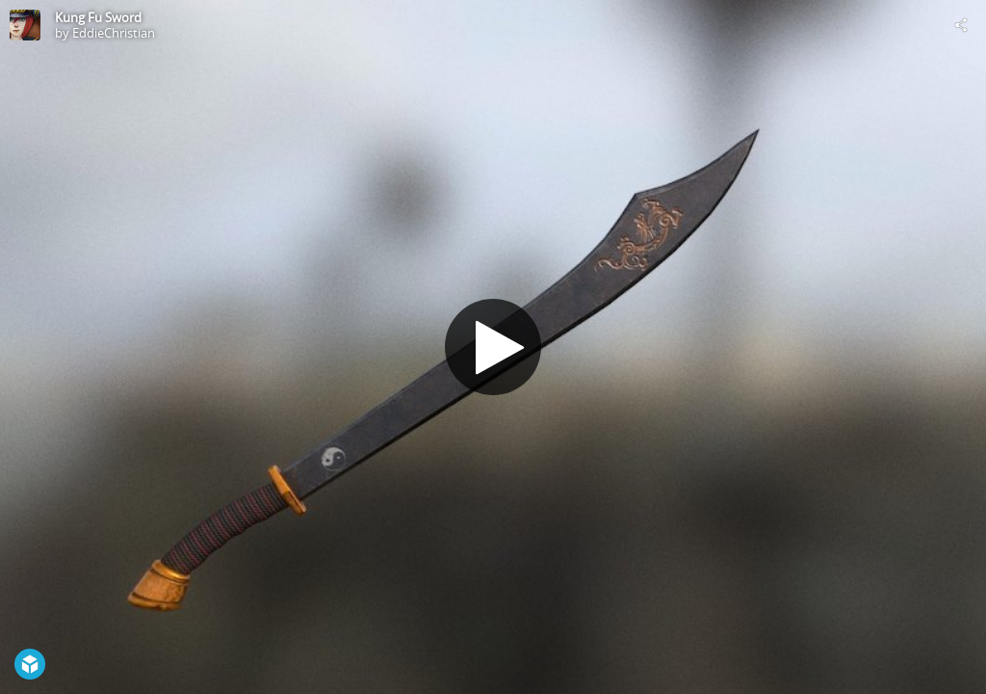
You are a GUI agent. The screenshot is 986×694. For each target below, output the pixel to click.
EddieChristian (113, 32)
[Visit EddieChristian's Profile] (25, 25)
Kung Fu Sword (98, 17)
